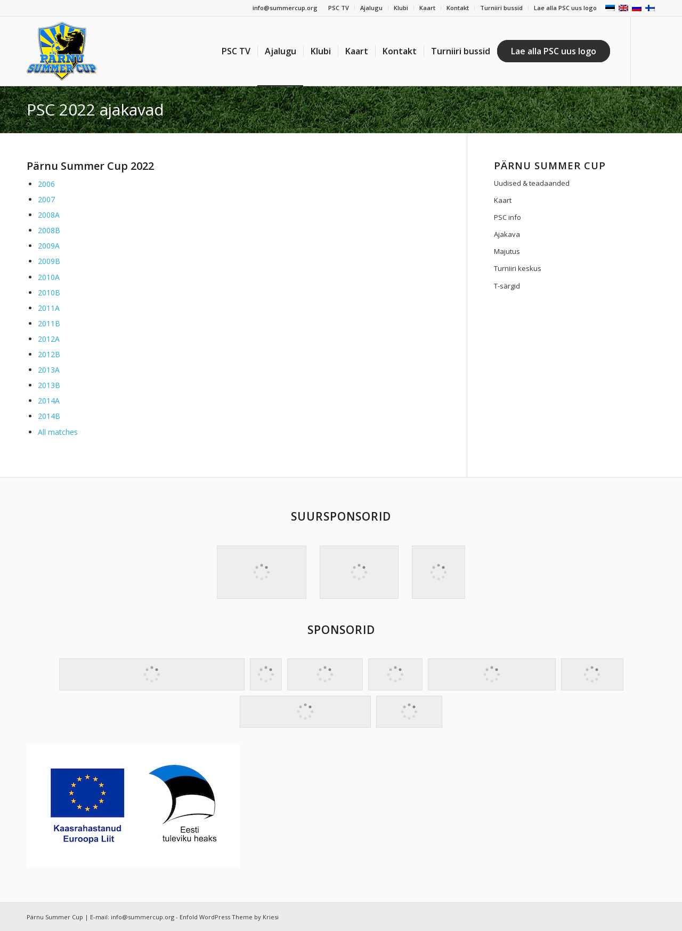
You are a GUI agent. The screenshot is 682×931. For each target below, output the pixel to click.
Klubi (401, 8)
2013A (49, 370)
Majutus (507, 251)
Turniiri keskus (517, 268)
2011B (49, 323)
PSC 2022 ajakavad (95, 109)
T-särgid (507, 286)
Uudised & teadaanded (532, 183)
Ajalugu (371, 8)
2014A (49, 401)
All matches (58, 432)
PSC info (507, 217)
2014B (49, 416)
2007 (46, 199)
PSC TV (338, 8)
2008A (49, 215)
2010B (49, 292)
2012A (49, 339)
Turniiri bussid (501, 8)
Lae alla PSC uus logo (565, 8)
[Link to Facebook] (647, 51)
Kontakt (457, 8)
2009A (49, 246)
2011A (49, 308)
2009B (49, 261)
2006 (46, 184)
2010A (49, 277)
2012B (49, 354)
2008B (49, 230)
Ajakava (507, 234)
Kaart (427, 8)
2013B (49, 385)
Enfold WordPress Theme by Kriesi (229, 917)
